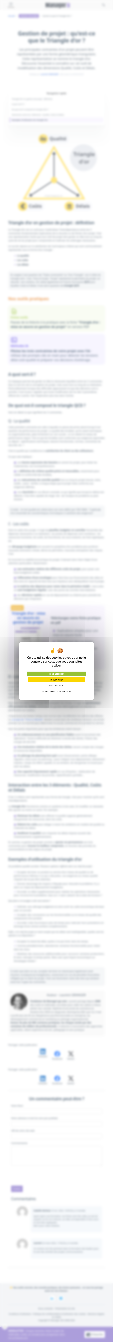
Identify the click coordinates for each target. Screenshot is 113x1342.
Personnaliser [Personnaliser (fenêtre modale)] (56, 685)
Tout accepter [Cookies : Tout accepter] (56, 673)
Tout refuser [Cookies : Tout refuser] (56, 679)
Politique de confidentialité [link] (56, 691)
